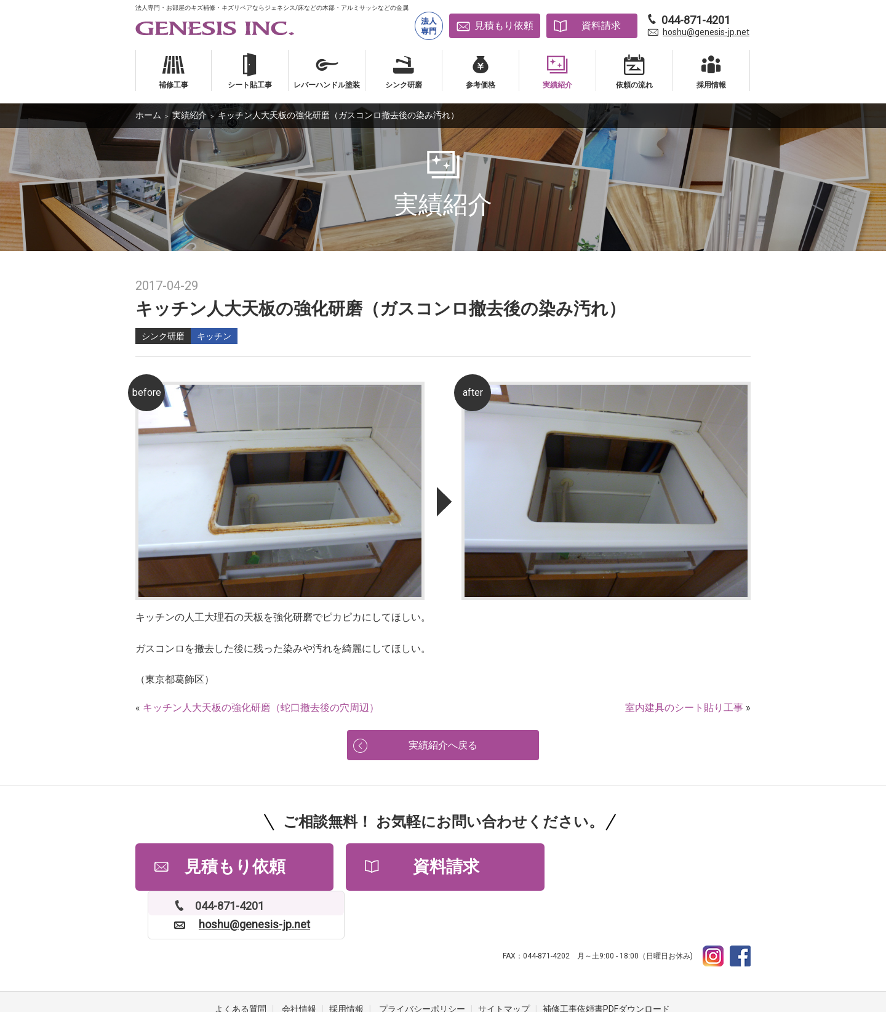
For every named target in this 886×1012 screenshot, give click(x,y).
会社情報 (299, 963)
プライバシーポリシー (422, 963)
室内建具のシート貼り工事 (684, 707)
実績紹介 (189, 115)
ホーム (148, 115)
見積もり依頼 (503, 25)
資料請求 (601, 25)
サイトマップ (504, 963)
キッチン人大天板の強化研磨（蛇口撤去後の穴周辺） (261, 707)
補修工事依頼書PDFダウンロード (606, 963)
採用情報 (346, 963)
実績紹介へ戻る (443, 746)
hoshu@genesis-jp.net (706, 32)
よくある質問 (240, 963)
